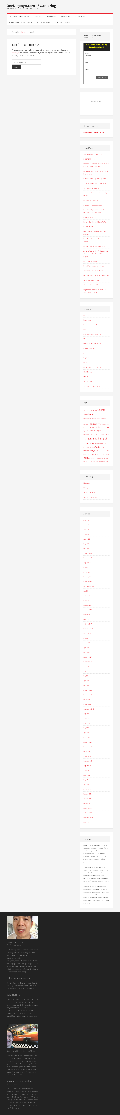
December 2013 (88, 812)
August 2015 (87, 722)
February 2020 (88, 557)
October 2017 (88, 632)
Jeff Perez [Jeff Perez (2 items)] (101, 439)
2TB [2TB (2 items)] (88, 418)
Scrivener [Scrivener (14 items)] (99, 455)
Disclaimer (87, 491)
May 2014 (86, 788)
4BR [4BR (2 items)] (96, 418)
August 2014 (87, 774)
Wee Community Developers (93, 394)
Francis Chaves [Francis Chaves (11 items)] (94, 432)
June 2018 (87, 604)
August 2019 (87, 571)
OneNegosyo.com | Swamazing (31, 5)
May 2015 (86, 736)
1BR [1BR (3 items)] (84, 418)
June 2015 (87, 731)
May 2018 (86, 608)
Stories (85, 385)
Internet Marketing (89, 356)
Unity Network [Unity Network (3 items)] (91, 469)
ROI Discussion (13, 1003)
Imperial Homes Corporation (93, 352)
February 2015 (88, 745)
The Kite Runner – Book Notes (94, 154)
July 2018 (86, 599)
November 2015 (88, 708)
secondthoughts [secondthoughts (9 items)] (90, 459)
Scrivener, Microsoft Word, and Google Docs (20, 1091)
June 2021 (87, 533)
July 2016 (86, 675)
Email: (86, 62)
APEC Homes (87, 323)
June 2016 (87, 679)
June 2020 (87, 547)
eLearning (86, 338)
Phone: (87, 69)
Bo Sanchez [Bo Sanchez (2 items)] (92, 426)
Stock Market (88, 380)
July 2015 (86, 727)
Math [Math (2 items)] (96, 443)
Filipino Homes (88, 347)
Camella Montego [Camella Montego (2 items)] (99, 426)
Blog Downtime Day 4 (90, 267)
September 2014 (89, 769)
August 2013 (87, 830)
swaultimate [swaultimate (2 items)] (88, 463)
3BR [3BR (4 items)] (91, 418)
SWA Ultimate (88, 389)
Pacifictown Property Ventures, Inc (95, 375)
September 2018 (89, 594)
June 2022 (87, 528)
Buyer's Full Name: (88, 54)
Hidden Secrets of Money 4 (18, 986)
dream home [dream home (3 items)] (86, 429)
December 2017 (88, 623)
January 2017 (88, 665)
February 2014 (88, 802)
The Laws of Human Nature (93, 293)
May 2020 (86, 552)
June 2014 (87, 783)
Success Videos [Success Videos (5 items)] (102, 459)
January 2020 (88, 561)
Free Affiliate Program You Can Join (95, 271)
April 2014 (86, 793)
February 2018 (88, 613)
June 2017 (87, 651)
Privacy (85, 496)
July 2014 (86, 778)
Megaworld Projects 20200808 (93, 208)
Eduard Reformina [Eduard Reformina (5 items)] (99, 429)
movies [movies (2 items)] (98, 443)
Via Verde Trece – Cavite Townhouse (95, 186)
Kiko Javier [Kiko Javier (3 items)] (86, 443)
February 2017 (88, 660)
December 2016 (88, 670)
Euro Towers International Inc (93, 342)
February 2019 (88, 585)
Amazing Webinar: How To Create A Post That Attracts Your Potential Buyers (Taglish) (95, 259)
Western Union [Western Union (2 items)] (99, 469)
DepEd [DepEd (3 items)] (104, 426)
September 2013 (89, 826)
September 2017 (89, 637)
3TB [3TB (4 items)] (93, 418)
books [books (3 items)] (88, 426)
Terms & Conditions (90, 501)
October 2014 (88, 764)
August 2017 (87, 642)
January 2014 (88, 807)
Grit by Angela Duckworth (92, 288)
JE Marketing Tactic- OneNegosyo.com (15, 952)
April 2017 (86, 656)
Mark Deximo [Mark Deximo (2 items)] (91, 443)
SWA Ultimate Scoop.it (91, 505)
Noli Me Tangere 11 (90, 232)
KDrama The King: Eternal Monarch (95, 252)
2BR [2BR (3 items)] (87, 418)
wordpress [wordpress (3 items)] (105, 469)
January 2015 (88, 750)
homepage (16, 53)
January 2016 (88, 698)
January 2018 (88, 618)
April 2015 (86, 741)
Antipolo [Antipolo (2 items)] (97, 423)
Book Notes (87, 328)
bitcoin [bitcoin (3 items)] (85, 426)
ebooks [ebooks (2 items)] (91, 429)
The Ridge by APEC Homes (92, 191)
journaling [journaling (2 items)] (106, 439)
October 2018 (88, 590)
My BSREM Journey (90, 159)
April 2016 (86, 689)
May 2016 (86, 684)
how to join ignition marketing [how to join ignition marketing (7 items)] (98, 435)
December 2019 (88, 566)
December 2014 (88, 755)
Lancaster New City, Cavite (92, 220)
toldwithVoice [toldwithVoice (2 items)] (100, 466)
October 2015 (88, 712)
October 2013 (88, 821)
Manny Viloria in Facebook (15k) (94, 132)
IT (84, 361)
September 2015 (89, 717)
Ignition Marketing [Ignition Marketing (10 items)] (91, 438)
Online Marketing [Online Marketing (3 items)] (99, 452)
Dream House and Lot (91, 333)
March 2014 (87, 797)
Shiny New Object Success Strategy (22, 1059)
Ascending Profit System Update (94, 276)
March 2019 (87, 580)
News (85, 371)
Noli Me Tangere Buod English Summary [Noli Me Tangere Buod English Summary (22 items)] (96, 447)
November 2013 (88, 816)
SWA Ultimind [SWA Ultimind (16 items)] (98, 462)
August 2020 (87, 538)
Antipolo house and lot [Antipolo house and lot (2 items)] (104, 423)
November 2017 (88, 627)
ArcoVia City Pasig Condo (91, 203)
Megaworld (87, 366)
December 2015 (88, 703)
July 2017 (86, 646)
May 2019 (86, 575)
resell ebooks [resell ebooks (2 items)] (92, 455)
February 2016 (88, 693)
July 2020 (86, 542)
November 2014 (88, 760)
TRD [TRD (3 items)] (104, 466)
